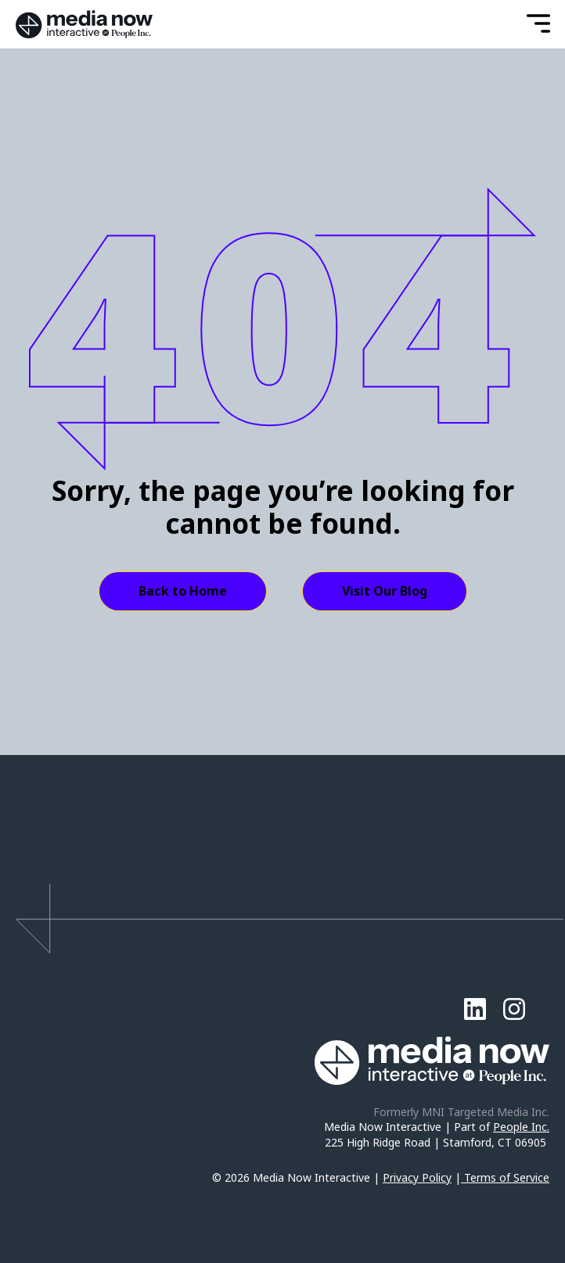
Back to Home (183, 590)
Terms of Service (506, 1177)
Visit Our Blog (384, 590)
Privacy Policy (417, 1177)
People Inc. (521, 1126)
